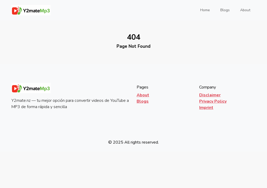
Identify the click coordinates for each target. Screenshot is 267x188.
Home (206, 10)
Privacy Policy (213, 101)
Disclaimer (210, 95)
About (245, 10)
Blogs (225, 10)
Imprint (206, 107)
